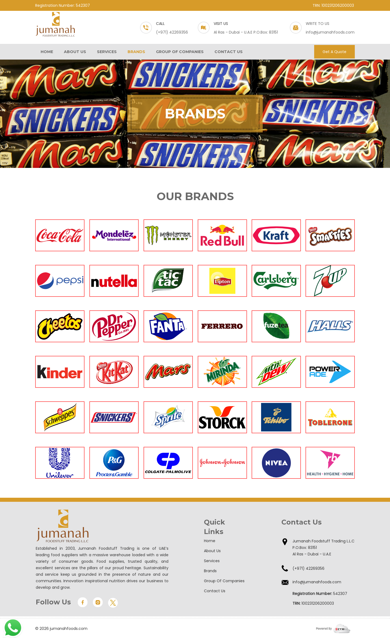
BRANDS (136, 51)
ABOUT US (75, 51)
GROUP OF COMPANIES (180, 51)
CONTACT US (228, 51)
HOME (47, 51)
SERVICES (107, 51)
